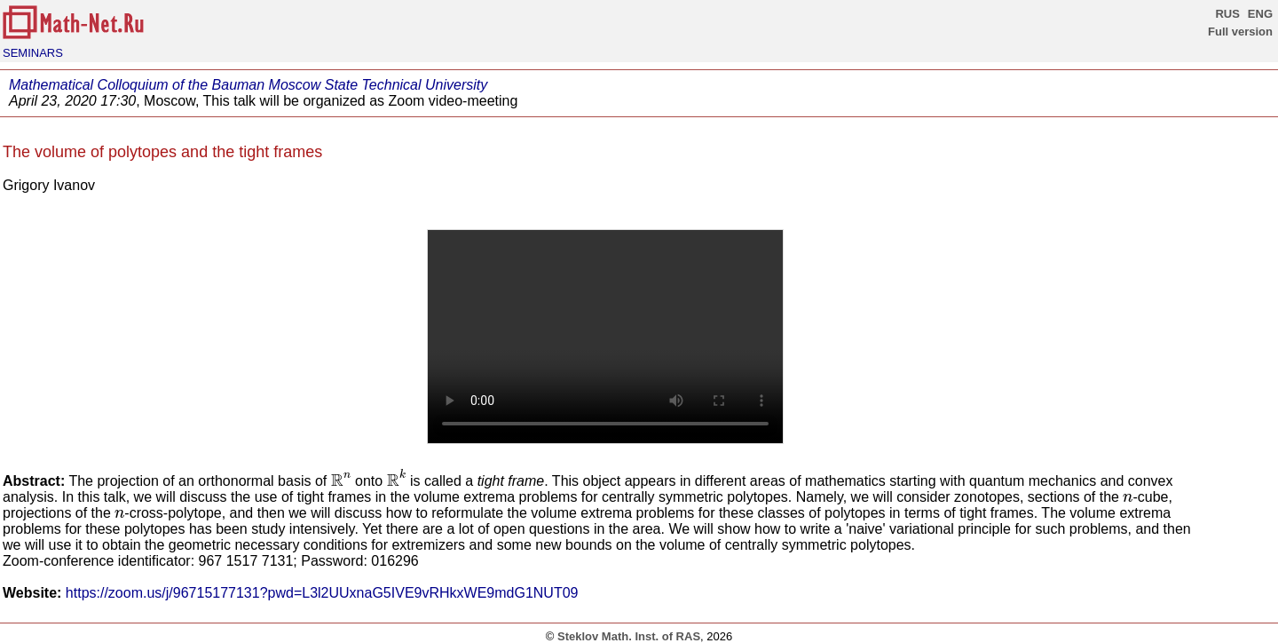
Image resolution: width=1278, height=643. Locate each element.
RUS (1227, 13)
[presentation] (341, 480)
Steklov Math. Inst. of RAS (628, 636)
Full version (1240, 31)
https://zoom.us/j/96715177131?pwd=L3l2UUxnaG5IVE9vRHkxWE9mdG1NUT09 (322, 592)
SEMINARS (33, 53)
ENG (1260, 13)
